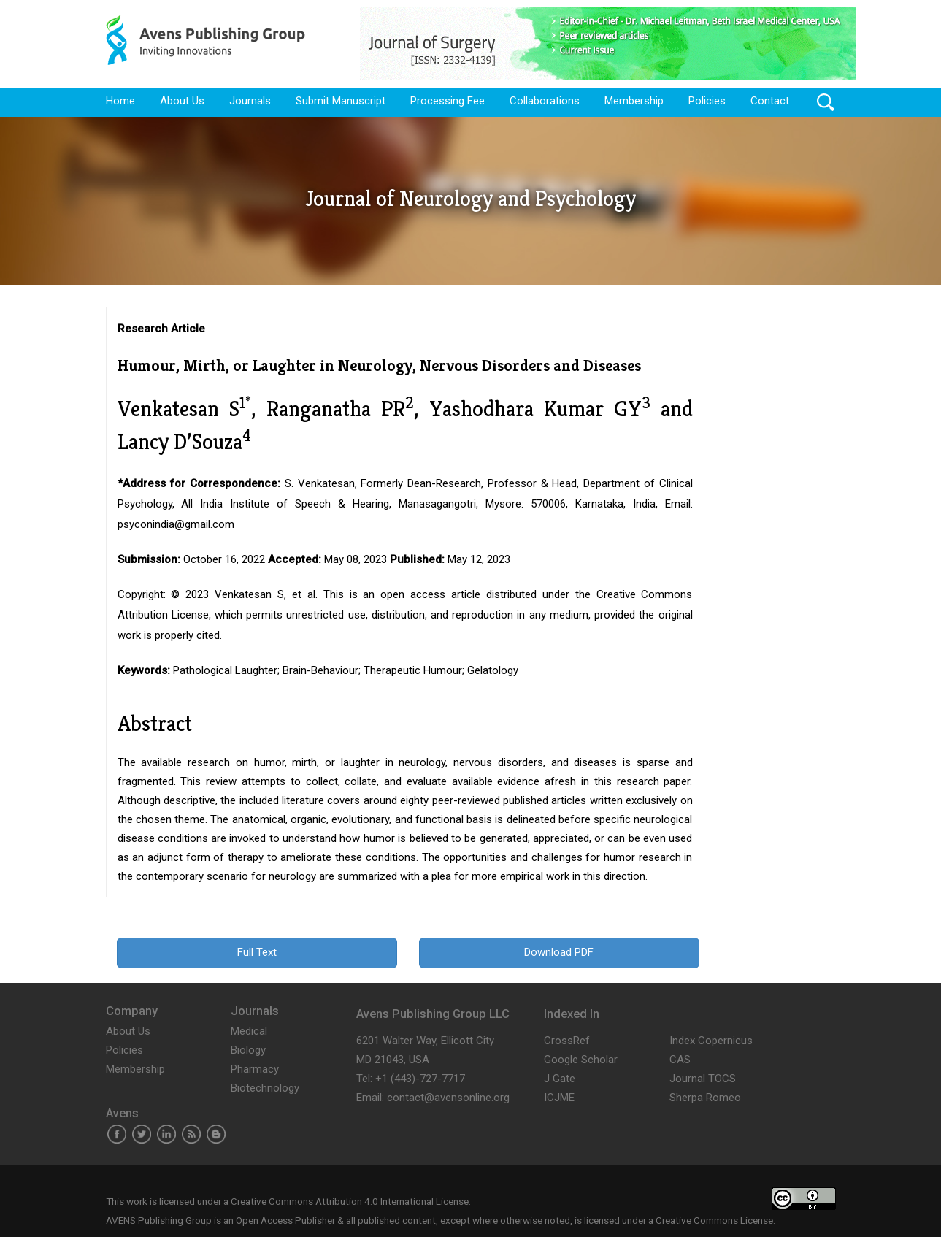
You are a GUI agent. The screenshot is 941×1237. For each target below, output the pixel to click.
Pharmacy (255, 1069)
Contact (769, 100)
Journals (250, 100)
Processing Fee (447, 100)
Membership (634, 100)
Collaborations (545, 100)
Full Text (257, 952)
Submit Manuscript (340, 100)
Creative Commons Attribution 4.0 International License (350, 1201)
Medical (249, 1031)
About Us (182, 100)
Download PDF (559, 952)
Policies (707, 100)
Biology (248, 1050)
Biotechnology (265, 1088)
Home (120, 100)
